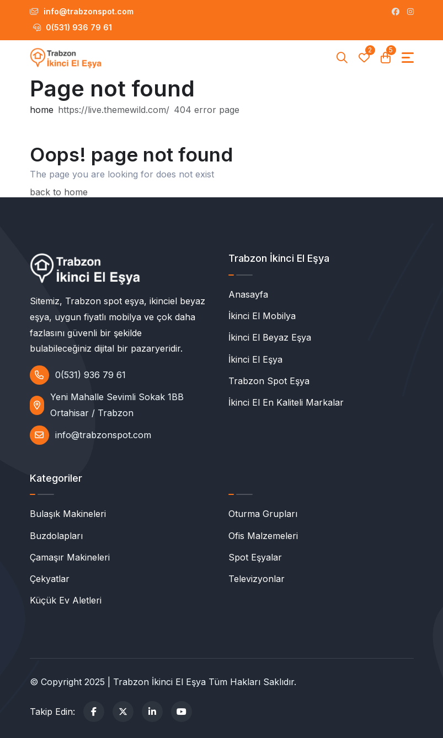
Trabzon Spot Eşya (268, 380)
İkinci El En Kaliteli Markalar (286, 402)
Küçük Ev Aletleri (66, 600)
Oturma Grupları (262, 513)
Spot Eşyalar (255, 557)
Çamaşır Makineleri (70, 557)
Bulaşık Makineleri (68, 513)
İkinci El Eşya (255, 359)
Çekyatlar (50, 578)
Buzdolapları (56, 535)
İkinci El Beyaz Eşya (269, 337)
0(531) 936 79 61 (72, 27)
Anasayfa (248, 294)
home (42, 110)
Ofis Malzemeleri (263, 535)
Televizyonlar (256, 578)
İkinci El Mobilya (262, 315)
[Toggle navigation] (408, 57)
